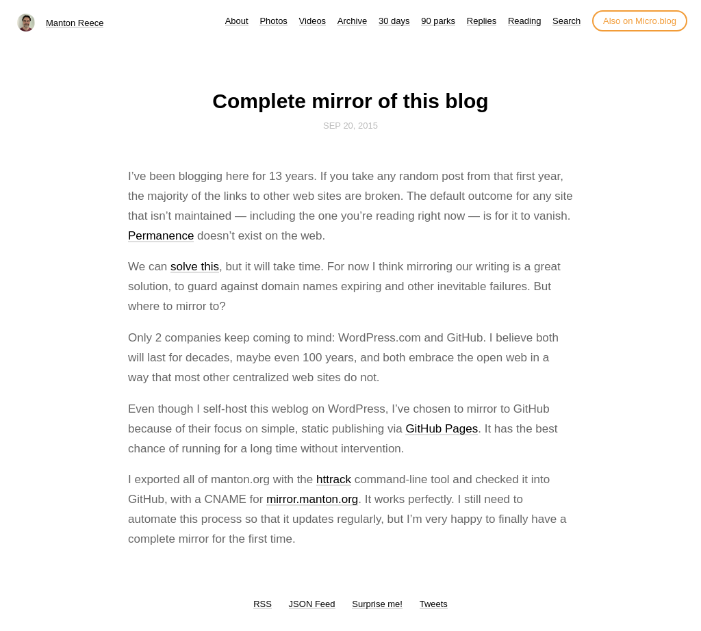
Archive (352, 21)
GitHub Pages (441, 428)
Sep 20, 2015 (350, 125)
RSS (262, 604)
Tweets (434, 604)
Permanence (161, 235)
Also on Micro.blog (639, 21)
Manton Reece (75, 23)
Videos (313, 21)
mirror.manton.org (312, 499)
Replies (481, 21)
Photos (273, 21)
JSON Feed (312, 604)
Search (566, 21)
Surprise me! (377, 604)
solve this (194, 266)
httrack (333, 479)
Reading (524, 21)
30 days (394, 21)
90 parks (438, 21)
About (236, 21)
